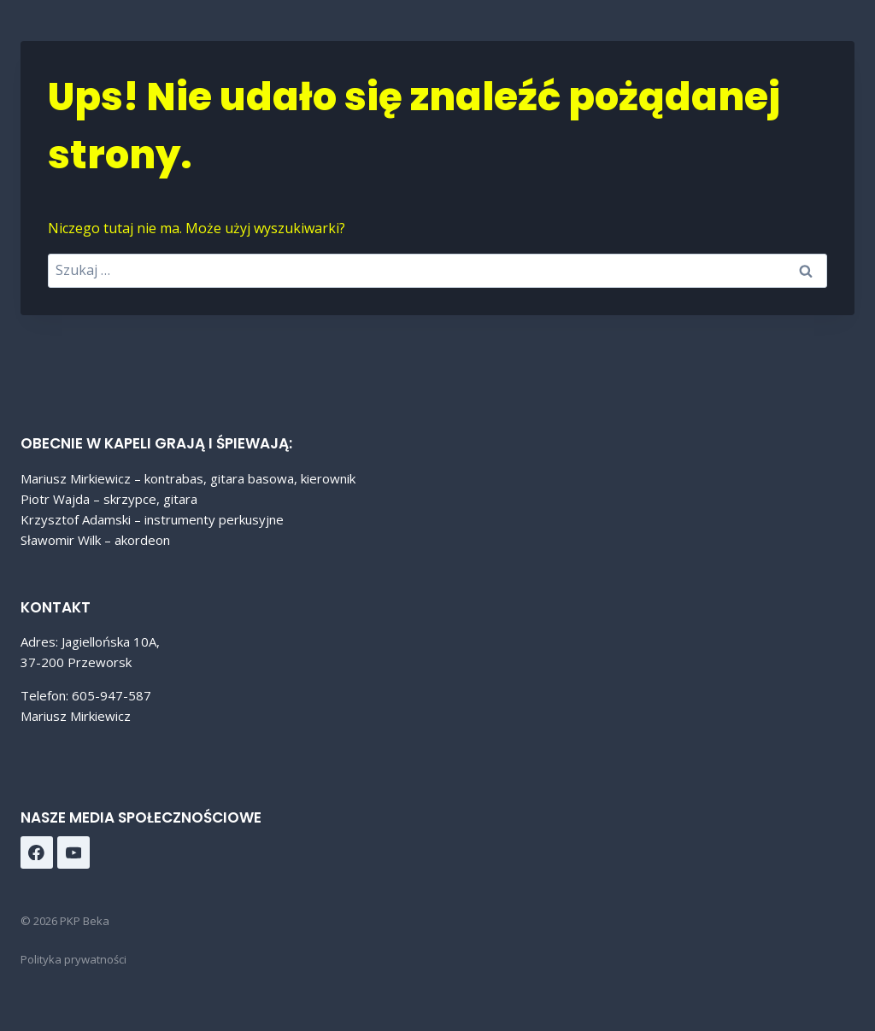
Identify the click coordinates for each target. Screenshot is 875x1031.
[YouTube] (73, 852)
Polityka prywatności (73, 959)
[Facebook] (37, 852)
